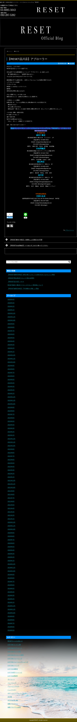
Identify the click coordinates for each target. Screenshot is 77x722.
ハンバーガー (12, 690)
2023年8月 (11, 411)
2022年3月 (11, 470)
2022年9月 (11, 449)
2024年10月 (11, 362)
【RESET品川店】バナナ (16, 281)
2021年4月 (11, 508)
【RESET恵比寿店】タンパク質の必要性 (21, 278)
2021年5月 (11, 505)
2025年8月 (11, 327)
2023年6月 (11, 418)
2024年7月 (11, 372)
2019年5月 (11, 588)
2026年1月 (11, 310)
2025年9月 (11, 324)
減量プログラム (13, 704)
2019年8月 (11, 578)
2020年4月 (11, 550)
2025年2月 (11, 348)
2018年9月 (11, 616)
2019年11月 (11, 567)
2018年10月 (11, 613)
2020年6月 (11, 543)
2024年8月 (11, 369)
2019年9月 (11, 574)
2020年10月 (11, 529)
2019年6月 (11, 585)
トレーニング (12, 683)
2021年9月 (11, 491)
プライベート (69, 230)
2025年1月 (11, 351)
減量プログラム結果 (14, 707)
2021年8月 (11, 494)
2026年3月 (11, 303)
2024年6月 (11, 376)
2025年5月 (11, 338)
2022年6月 (11, 459)
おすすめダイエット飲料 (16, 655)
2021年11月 (11, 484)
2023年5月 (11, 421)
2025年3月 (11, 345)
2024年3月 (11, 386)
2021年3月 (11, 512)
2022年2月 (11, 473)
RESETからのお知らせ (15, 641)
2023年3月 (11, 428)
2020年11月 (11, 526)
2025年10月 (11, 320)
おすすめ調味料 (13, 676)
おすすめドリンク (13, 665)
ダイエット (11, 679)
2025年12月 (11, 313)
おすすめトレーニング (15, 658)
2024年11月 (11, 358)
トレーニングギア (13, 686)
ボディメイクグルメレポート (17, 693)
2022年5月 (11, 463)
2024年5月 (11, 379)
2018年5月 (11, 630)
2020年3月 (11, 553)
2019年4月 (11, 592)
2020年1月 (11, 560)
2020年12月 (11, 522)
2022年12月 (11, 439)
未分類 (72, 63)
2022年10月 (11, 446)
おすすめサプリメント (15, 648)
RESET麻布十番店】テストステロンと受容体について (25, 285)
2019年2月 (11, 599)
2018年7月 (11, 623)
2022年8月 (11, 452)
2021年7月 (11, 498)
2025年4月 (11, 341)
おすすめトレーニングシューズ (18, 662)
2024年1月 (11, 393)
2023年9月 (11, 407)
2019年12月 (11, 564)
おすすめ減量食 (13, 669)
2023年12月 (11, 397)
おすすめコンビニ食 (14, 644)
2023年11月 (11, 400)
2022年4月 (11, 466)
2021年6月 (11, 501)
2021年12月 (11, 480)
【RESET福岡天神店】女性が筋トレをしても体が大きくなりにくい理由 (31, 274)
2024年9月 (11, 365)
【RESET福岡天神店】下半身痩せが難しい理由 (23, 288)
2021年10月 (11, 487)
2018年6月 (11, 627)
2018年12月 (11, 606)
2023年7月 (11, 414)
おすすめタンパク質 (14, 651)
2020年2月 (11, 557)
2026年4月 (11, 299)
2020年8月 (11, 536)
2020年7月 (11, 540)
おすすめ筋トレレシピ (15, 672)
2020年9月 (11, 533)
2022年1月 (11, 477)
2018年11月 (11, 609)
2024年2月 (11, 390)
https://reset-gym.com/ (40, 130)
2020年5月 (11, 547)
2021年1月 (11, 519)
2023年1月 (11, 435)
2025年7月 (11, 331)
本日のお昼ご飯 (13, 700)
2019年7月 (11, 581)
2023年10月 (11, 404)
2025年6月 (11, 334)
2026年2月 (11, 306)
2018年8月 (11, 620)
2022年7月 (11, 456)
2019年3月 (11, 595)
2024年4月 (11, 383)
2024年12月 (11, 355)
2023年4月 (11, 425)
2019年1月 (11, 602)
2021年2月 (11, 515)
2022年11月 (11, 442)
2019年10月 (11, 571)
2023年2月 (11, 432)
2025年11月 (11, 317)
